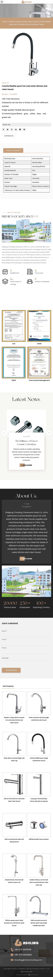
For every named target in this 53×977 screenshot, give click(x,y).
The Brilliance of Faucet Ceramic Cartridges (26, 443)
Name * (4, 631)
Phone (4, 648)
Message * (5, 658)
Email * (4, 639)
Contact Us (8, 136)
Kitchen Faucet (21, 22)
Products (11, 22)
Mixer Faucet (33, 22)
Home (4, 22)
